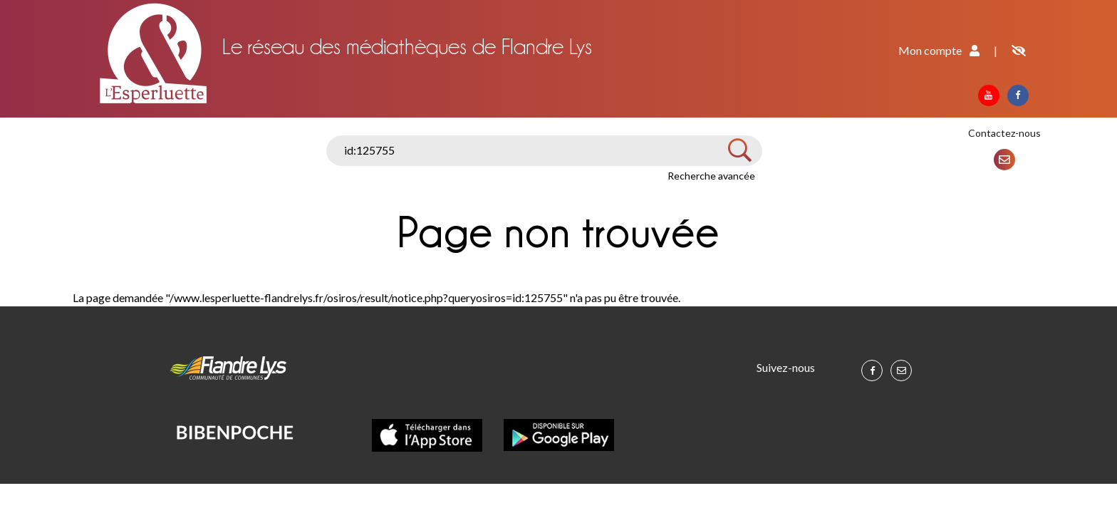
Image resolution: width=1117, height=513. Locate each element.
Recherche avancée (711, 176)
